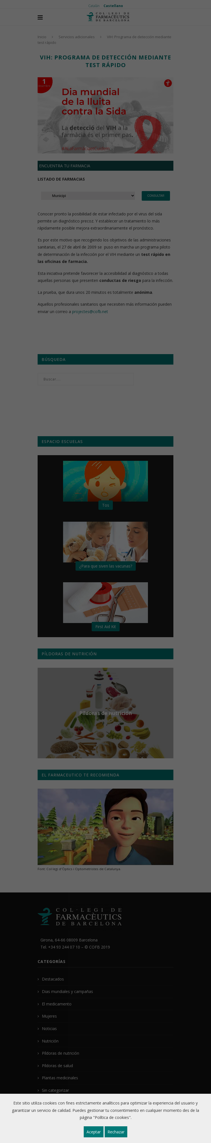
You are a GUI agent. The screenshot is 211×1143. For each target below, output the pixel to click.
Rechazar (115, 1132)
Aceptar (94, 1132)
